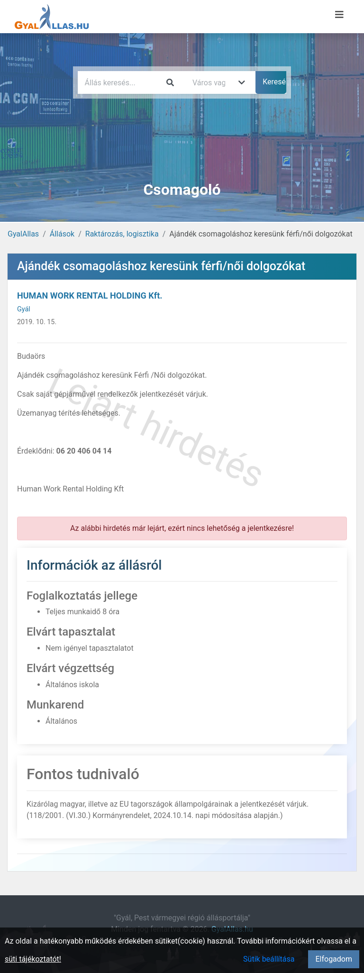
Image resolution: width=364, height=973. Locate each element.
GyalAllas (23, 233)
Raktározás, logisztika (122, 233)
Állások (62, 233)
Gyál (23, 309)
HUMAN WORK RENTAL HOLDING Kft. (89, 295)
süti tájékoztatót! (33, 959)
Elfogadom (333, 959)
